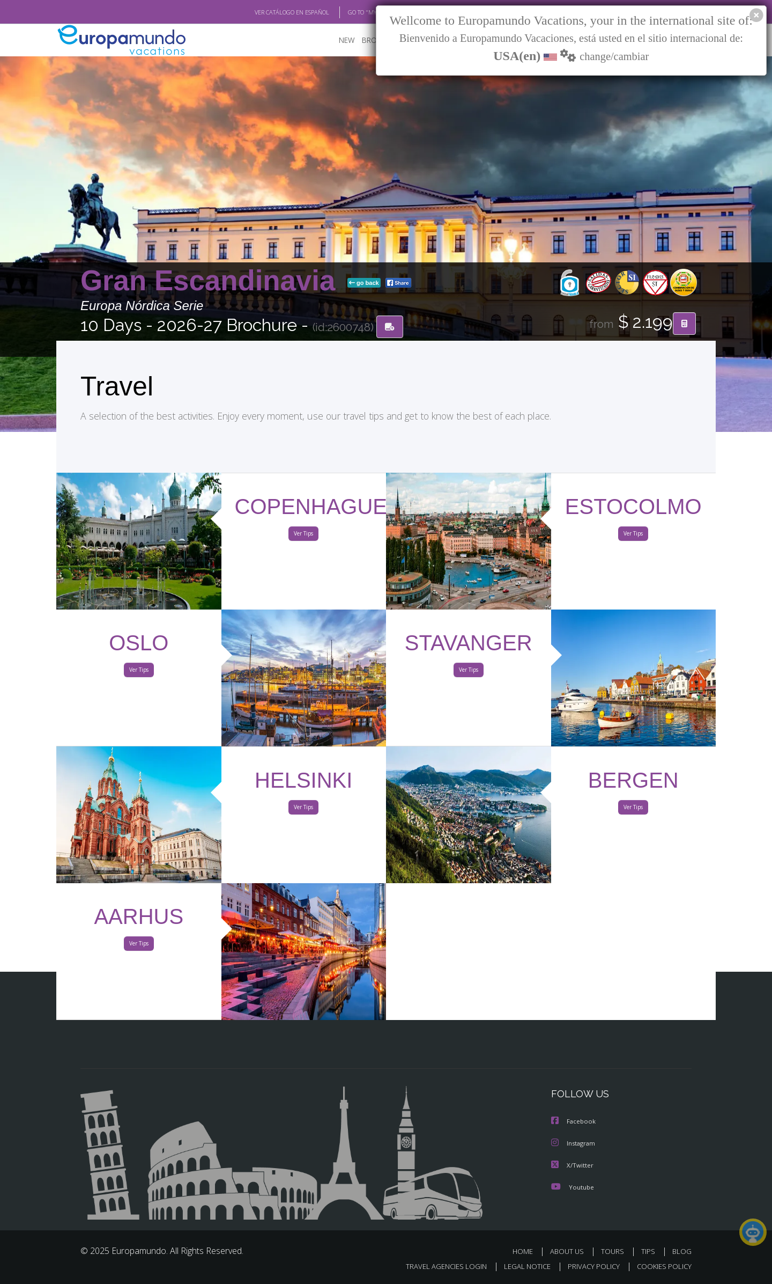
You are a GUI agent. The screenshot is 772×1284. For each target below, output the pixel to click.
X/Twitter (572, 1165)
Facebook (574, 1122)
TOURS (615, 1250)
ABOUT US (570, 1250)
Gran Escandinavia (211, 281)
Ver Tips (303, 535)
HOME (526, 1250)
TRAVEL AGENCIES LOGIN (436, 1266)
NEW (336, 40)
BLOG (682, 1250)
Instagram (574, 1143)
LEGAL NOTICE (520, 1266)
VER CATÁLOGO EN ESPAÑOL (267, 12)
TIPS (649, 1250)
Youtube (572, 1186)
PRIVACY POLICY (589, 1266)
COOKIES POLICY (662, 1266)
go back (364, 283)
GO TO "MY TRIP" (352, 12)
